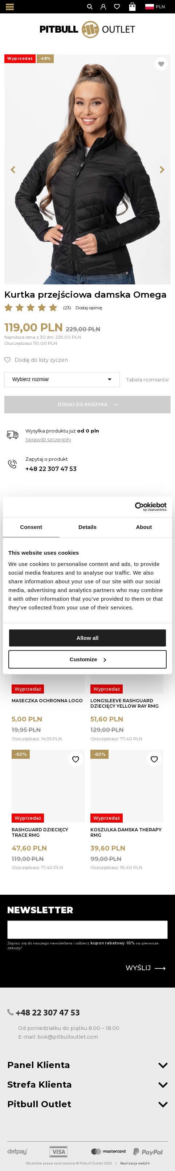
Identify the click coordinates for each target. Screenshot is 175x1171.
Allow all (88, 638)
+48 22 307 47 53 (51, 469)
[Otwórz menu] (10, 6)
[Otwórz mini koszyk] (133, 6)
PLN (157, 6)
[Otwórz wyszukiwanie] (90, 6)
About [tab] (144, 527)
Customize (88, 659)
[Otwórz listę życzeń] (117, 6)
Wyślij (146, 968)
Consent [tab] (31, 527)
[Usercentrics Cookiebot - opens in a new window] (135, 507)
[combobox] (62, 379)
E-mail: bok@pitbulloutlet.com (58, 1037)
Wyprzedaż (28, 689)
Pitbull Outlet (87, 1104)
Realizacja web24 (135, 1163)
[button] (103, 6)
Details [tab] (87, 527)
